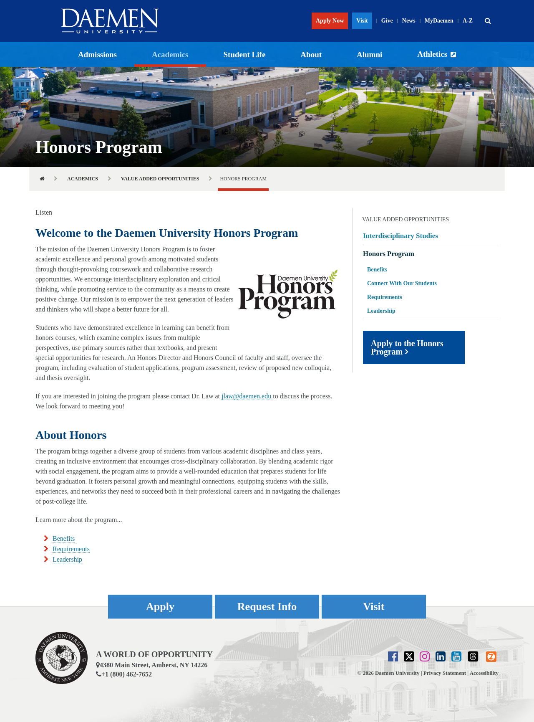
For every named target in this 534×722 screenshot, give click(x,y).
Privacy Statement (444, 673)
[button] (487, 21)
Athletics (432, 54)
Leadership (67, 559)
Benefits (64, 538)
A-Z (468, 21)
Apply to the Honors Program (407, 347)
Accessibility (484, 673)
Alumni (369, 54)
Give (387, 21)
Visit (362, 21)
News (409, 21)
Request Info (267, 606)
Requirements (71, 548)
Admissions (97, 54)
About (311, 54)
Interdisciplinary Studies (400, 236)
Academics (170, 54)
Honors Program (388, 254)
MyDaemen (439, 21)
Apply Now (330, 21)
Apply (160, 606)
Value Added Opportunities (160, 179)
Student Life (245, 54)
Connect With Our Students (402, 283)
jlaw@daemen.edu (246, 396)
